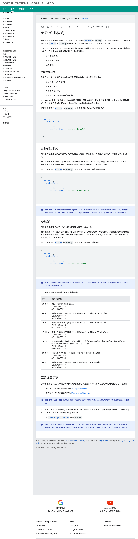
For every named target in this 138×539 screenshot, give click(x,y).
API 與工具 (74, 526)
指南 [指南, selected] (12, 9)
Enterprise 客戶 (42, 526)
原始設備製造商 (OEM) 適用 (46, 533)
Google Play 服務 (76, 530)
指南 (107, 27)
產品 (48, 27)
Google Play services (60, 27)
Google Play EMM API (43, 3)
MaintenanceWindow (80, 393)
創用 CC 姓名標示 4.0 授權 (75, 441)
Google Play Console (78, 533)
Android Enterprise (14, 3)
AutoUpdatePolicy (79, 388)
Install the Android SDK (112, 526)
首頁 (4, 9)
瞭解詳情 (84, 19)
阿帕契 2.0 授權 (102, 441)
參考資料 (22, 9)
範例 (31, 9)
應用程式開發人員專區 (44, 530)
